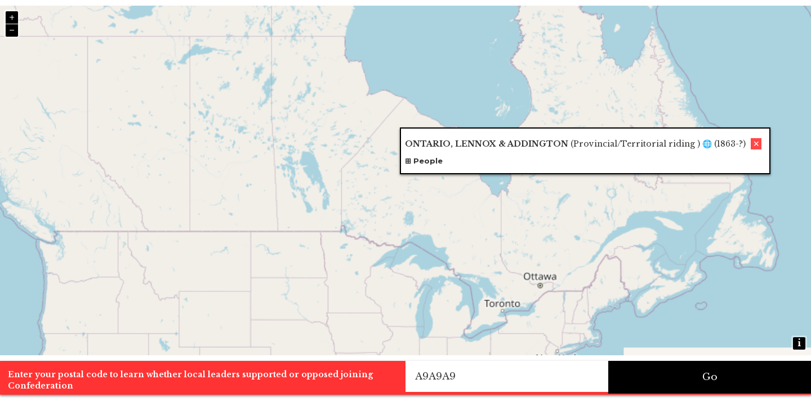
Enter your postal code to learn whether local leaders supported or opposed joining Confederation (190, 380)
